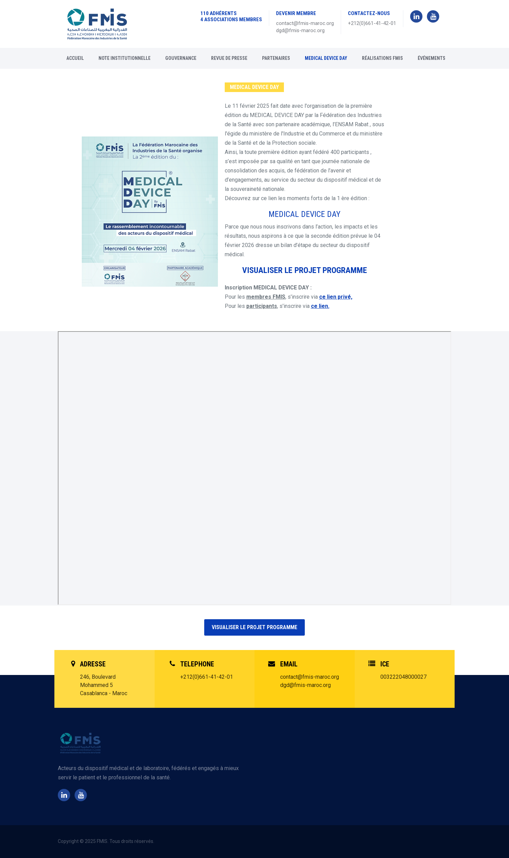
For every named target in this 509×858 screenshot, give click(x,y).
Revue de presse (229, 58)
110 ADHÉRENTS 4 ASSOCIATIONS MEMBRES (231, 16)
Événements (431, 58)
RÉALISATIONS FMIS (382, 58)
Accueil (75, 58)
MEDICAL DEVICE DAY (326, 58)
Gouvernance (180, 58)
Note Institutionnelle (125, 58)
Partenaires (276, 58)
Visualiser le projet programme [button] (254, 627)
